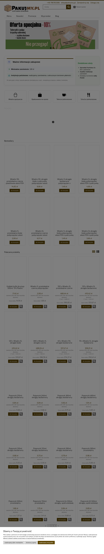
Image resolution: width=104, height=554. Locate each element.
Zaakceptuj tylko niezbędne (14, 542)
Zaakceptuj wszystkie (46, 542)
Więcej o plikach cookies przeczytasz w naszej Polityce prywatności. (23, 538)
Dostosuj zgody (31, 542)
